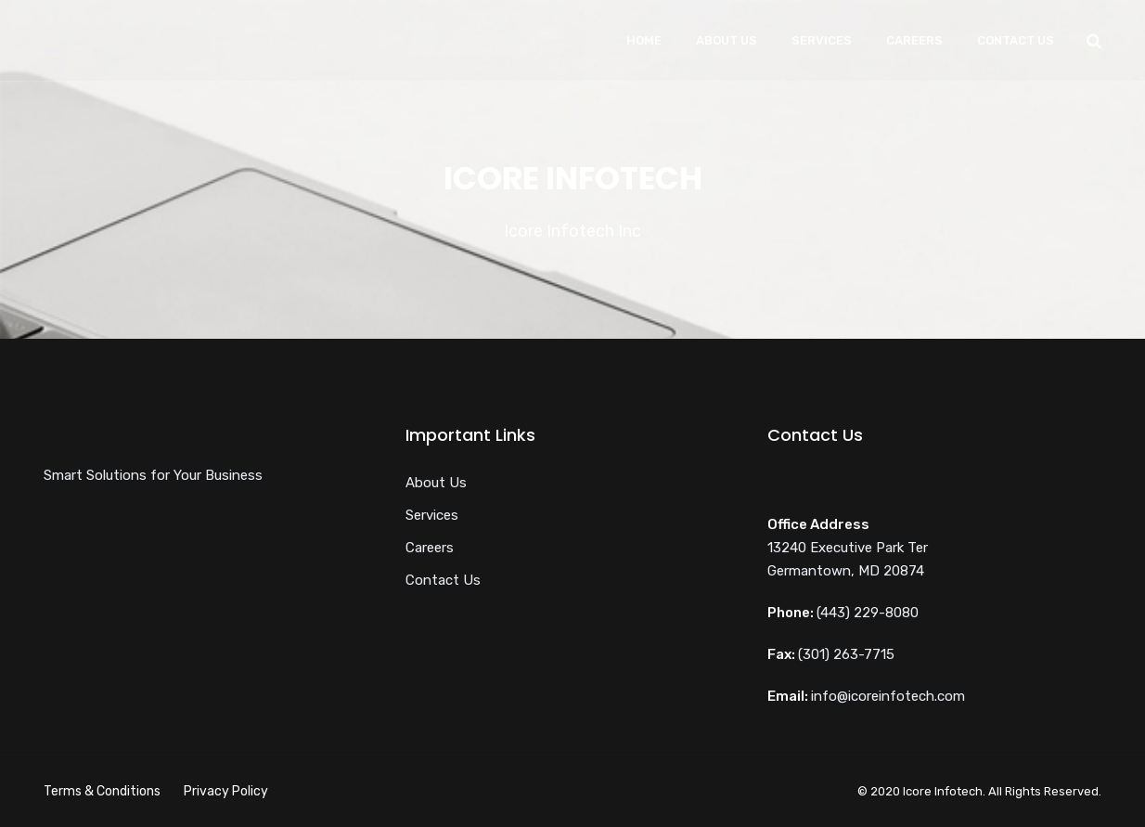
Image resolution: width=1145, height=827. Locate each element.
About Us (726, 40)
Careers (914, 40)
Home (644, 40)
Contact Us (1015, 40)
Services (821, 40)
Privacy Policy (226, 791)
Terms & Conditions (102, 791)
